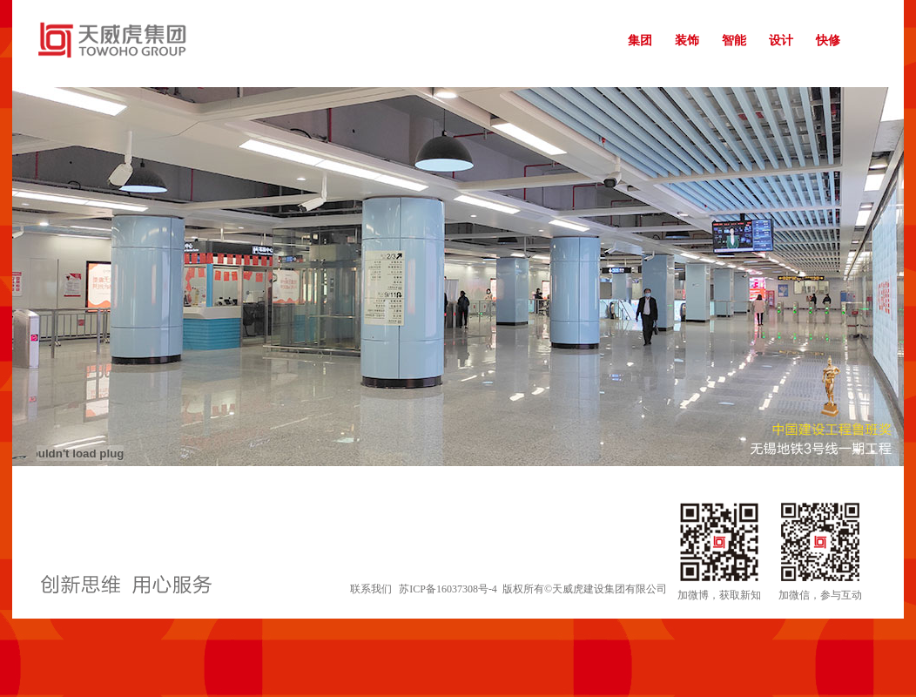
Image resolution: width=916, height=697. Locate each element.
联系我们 (371, 589)
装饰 (687, 40)
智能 (734, 40)
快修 (828, 40)
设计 (781, 40)
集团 (640, 40)
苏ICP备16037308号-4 (448, 589)
